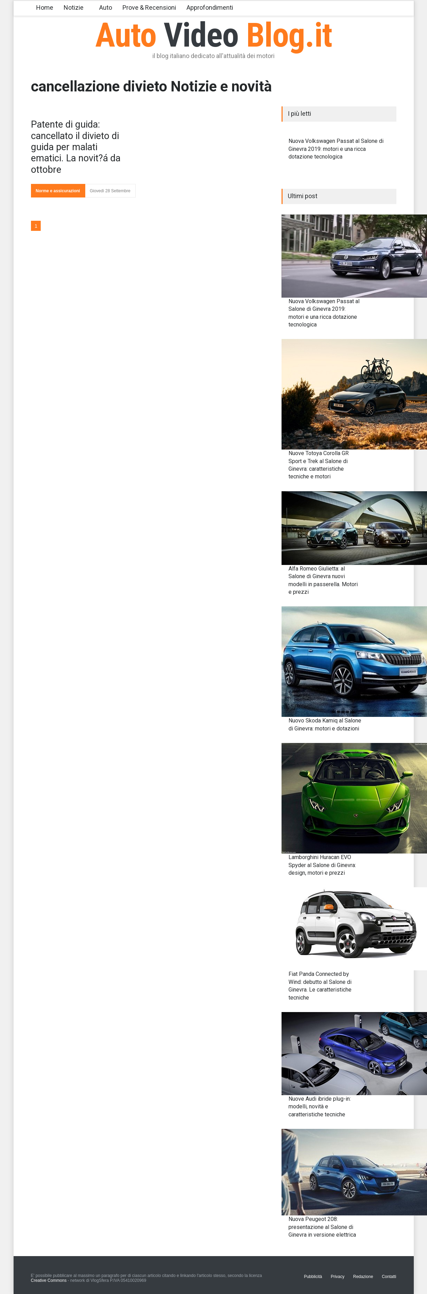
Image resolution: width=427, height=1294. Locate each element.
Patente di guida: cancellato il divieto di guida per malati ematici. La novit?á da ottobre (75, 147)
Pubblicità (313, 1276)
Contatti (389, 1276)
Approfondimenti (210, 7)
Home (44, 7)
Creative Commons (49, 1280)
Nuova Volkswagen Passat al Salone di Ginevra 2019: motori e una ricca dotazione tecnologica (335, 149)
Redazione (363, 1276)
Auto (105, 7)
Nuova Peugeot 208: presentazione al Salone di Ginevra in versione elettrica (322, 1227)
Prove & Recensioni (149, 7)
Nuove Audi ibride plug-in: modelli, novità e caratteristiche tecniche (319, 1106)
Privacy (337, 1276)
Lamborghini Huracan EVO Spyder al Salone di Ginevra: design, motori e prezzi (322, 865)
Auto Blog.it (213, 35)
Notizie (74, 7)
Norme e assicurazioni (58, 190)
